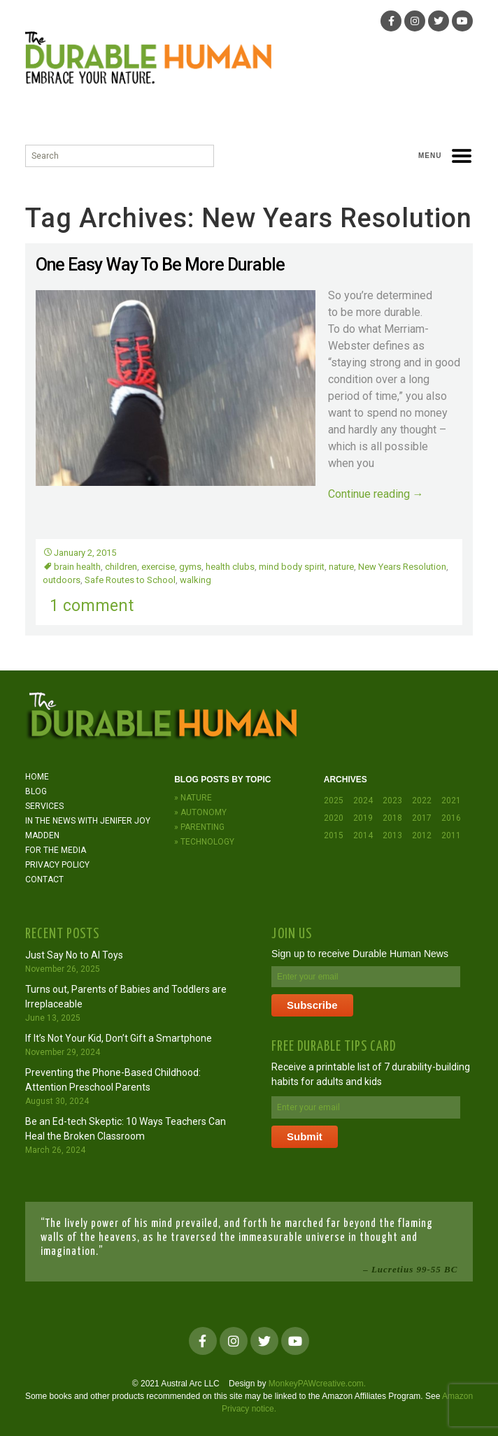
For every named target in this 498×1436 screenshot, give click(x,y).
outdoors (61, 580)
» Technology (204, 842)
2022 (422, 800)
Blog (36, 791)
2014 (363, 835)
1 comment (92, 605)
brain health (77, 566)
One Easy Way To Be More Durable (160, 264)
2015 (333, 835)
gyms (190, 566)
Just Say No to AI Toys (74, 955)
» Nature (193, 798)
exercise (158, 566)
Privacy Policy (57, 865)
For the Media (55, 850)
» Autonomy (200, 812)
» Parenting (199, 827)
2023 (392, 800)
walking (195, 580)
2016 (451, 818)
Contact (44, 879)
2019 (363, 818)
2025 (333, 800)
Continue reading (376, 494)
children (121, 566)
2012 (422, 835)
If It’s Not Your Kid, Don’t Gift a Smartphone (118, 1038)
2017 (422, 818)
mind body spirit (292, 566)
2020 (333, 818)
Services (44, 806)
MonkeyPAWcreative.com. (317, 1383)
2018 (392, 818)
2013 (392, 835)
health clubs (230, 566)
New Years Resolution (402, 566)
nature (341, 566)
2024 (363, 800)
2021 (451, 800)
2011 (451, 835)
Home (37, 777)
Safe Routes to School (130, 580)
